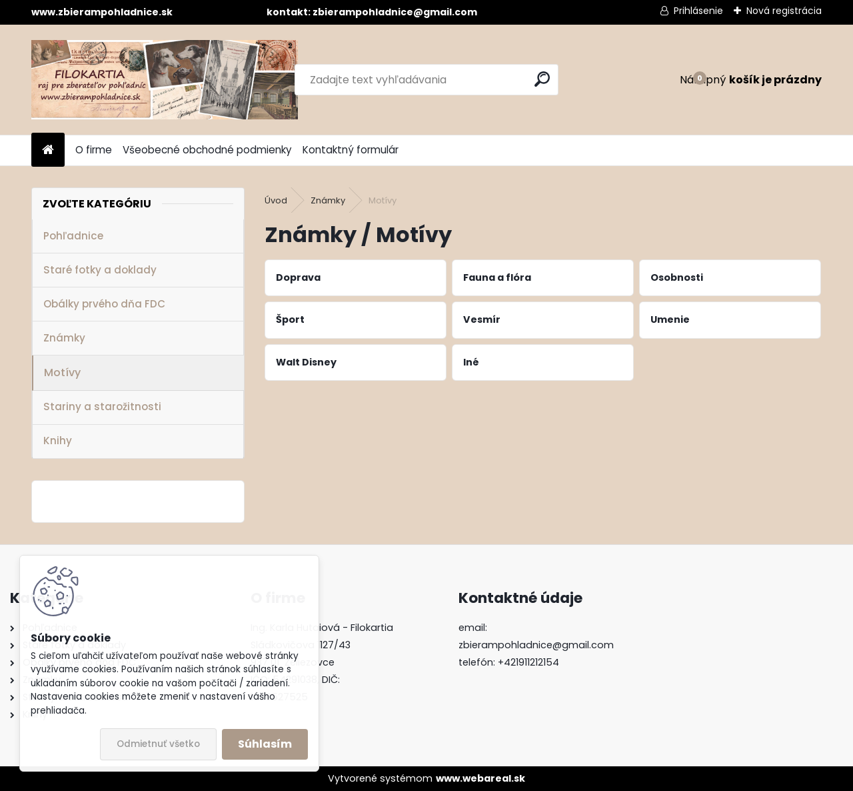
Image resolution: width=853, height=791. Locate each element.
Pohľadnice (73, 236)
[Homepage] (48, 150)
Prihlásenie (698, 10)
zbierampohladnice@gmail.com (536, 645)
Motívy (62, 372)
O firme (93, 150)
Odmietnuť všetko (158, 744)
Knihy (57, 441)
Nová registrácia (784, 10)
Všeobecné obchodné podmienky (207, 150)
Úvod (276, 200)
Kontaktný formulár (351, 150)
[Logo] (164, 79)
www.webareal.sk (480, 778)
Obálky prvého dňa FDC (104, 304)
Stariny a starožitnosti (102, 407)
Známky (64, 338)
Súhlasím (265, 744)
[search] (542, 79)
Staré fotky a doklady (100, 270)
